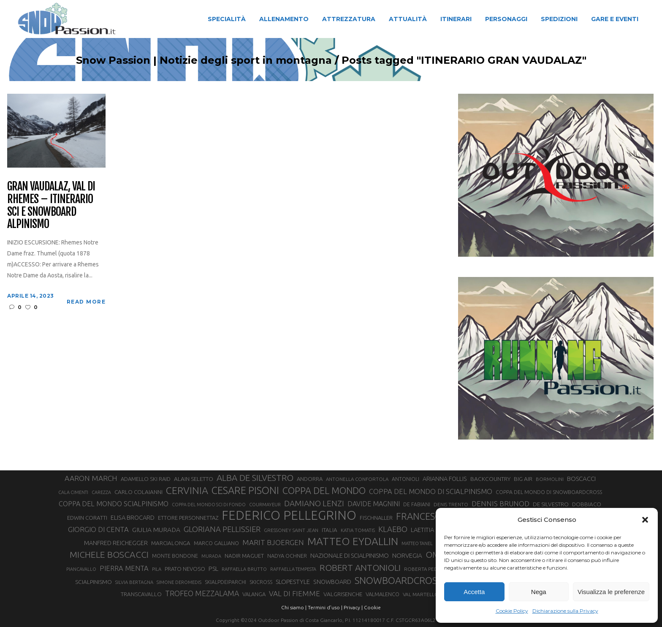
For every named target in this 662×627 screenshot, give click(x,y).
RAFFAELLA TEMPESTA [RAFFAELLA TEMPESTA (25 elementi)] (293, 569)
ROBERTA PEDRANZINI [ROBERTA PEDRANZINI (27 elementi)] (430, 569)
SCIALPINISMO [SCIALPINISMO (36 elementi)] (93, 581)
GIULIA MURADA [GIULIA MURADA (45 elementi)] (156, 529)
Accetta (474, 591)
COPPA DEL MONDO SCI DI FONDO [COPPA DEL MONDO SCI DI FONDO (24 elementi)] (209, 504)
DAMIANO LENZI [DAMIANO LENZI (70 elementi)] (314, 503)
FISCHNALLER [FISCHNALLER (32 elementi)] (376, 518)
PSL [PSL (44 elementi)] (213, 568)
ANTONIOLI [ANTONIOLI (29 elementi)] (405, 479)
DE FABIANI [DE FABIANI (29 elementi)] (416, 504)
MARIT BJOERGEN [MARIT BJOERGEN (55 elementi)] (273, 542)
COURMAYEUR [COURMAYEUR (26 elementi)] (265, 504)
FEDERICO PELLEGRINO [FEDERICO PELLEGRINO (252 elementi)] (289, 515)
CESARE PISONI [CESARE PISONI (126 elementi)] (245, 490)
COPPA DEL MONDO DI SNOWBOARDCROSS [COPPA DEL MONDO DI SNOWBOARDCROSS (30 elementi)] (549, 492)
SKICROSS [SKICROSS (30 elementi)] (261, 582)
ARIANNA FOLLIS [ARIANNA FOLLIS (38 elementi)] (445, 478)
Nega (538, 591)
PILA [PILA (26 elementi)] (156, 569)
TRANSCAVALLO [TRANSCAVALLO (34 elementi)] (141, 594)
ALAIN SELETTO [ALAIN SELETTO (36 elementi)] (193, 478)
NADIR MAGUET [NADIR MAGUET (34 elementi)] (244, 556)
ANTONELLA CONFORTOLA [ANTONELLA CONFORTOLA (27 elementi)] (357, 479)
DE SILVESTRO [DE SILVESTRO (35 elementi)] (551, 504)
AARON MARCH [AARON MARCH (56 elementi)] (91, 478)
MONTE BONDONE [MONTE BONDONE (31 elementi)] (175, 556)
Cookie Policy (512, 611)
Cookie (372, 607)
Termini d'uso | (325, 607)
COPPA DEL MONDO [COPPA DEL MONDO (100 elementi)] (324, 491)
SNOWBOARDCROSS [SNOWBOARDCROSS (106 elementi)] (398, 580)
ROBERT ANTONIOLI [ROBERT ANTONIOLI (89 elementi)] (360, 567)
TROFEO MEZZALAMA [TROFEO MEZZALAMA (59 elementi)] (202, 593)
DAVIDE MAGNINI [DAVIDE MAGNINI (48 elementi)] (373, 504)
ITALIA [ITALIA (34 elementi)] (329, 530)
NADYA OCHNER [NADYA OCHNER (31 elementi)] (287, 556)
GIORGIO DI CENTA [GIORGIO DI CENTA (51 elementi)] (98, 529)
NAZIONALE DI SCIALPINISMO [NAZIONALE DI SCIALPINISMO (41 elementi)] (349, 555)
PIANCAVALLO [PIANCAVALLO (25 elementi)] (81, 569)
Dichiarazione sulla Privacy (565, 611)
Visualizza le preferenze (611, 591)
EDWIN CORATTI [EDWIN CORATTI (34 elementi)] (87, 518)
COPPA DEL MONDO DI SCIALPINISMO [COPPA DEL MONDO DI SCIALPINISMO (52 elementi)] (430, 491)
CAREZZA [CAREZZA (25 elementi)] (101, 492)
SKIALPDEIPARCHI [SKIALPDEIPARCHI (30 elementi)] (225, 582)
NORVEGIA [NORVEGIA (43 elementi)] (407, 555)
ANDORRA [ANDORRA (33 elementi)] (310, 479)
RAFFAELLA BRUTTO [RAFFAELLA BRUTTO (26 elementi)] (244, 569)
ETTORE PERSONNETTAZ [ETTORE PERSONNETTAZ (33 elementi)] (188, 518)
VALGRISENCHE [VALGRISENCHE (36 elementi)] (342, 594)
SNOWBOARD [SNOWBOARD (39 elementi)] (332, 581)
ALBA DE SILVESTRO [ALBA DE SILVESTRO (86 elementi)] (255, 478)
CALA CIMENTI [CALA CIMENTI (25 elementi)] (73, 492)
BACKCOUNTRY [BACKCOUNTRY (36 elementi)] (490, 478)
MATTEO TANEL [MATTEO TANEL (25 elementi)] (417, 543)
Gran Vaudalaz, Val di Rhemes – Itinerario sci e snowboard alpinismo (51, 205)
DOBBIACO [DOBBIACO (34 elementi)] (586, 504)
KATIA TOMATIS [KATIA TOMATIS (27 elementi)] (358, 530)
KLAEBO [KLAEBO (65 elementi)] (392, 529)
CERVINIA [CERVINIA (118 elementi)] (187, 490)
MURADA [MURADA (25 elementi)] (211, 556)
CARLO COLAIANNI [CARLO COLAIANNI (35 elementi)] (138, 492)
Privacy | (353, 607)
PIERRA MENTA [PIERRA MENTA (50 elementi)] (124, 568)
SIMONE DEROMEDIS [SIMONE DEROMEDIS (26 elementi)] (179, 582)
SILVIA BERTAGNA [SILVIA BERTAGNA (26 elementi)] (134, 582)
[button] (645, 520)
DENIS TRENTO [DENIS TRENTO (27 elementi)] (451, 504)
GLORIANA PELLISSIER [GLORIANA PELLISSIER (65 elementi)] (222, 529)
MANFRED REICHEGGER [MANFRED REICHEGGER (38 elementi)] (116, 543)
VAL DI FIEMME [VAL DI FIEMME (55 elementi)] (294, 593)
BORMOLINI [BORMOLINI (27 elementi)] (550, 479)
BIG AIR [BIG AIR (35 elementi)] (523, 478)
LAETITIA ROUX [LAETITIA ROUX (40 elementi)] (431, 529)
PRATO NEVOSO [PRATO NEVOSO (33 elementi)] (185, 569)
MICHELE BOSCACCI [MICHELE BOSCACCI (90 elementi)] (109, 554)
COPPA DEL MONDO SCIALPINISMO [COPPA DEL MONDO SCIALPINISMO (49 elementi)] (113, 504)
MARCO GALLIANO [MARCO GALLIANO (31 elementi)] (216, 543)
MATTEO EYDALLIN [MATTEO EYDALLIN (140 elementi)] (352, 541)
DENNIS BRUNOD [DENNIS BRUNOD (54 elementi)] (500, 503)
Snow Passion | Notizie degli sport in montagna (204, 60)
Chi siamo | (294, 607)
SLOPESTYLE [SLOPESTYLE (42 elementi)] (293, 581)
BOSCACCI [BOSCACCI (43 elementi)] (581, 478)
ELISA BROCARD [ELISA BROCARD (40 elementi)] (133, 517)
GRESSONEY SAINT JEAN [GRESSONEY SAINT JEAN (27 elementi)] (291, 530)
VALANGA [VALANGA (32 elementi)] (254, 594)
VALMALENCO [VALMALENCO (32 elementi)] (382, 594)
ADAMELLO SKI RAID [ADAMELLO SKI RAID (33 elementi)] (146, 479)
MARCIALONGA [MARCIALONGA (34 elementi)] (170, 543)
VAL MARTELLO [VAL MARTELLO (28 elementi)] (421, 594)
